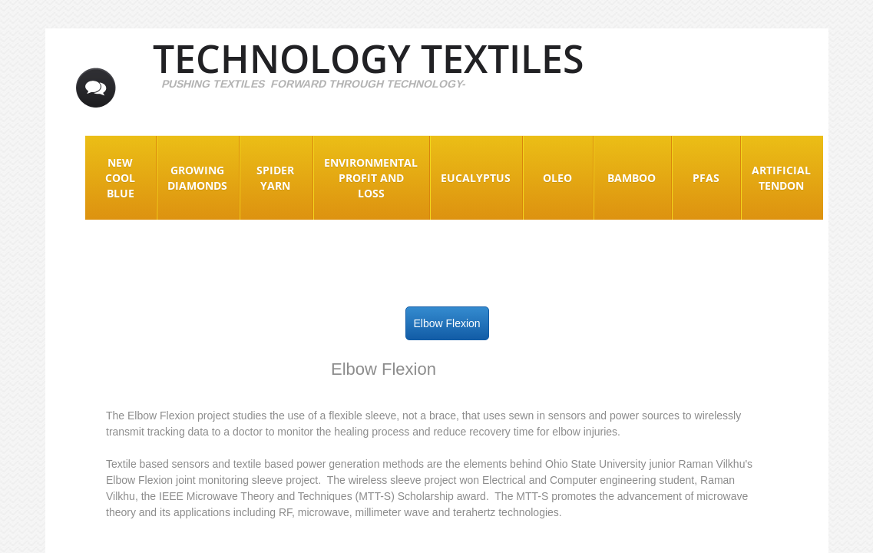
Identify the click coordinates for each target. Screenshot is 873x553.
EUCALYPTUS (476, 178)
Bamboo (631, 178)
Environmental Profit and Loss (371, 177)
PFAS (706, 178)
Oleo (557, 178)
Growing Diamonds (197, 178)
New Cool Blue (120, 177)
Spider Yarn (275, 178)
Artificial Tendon (781, 178)
